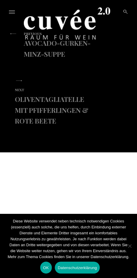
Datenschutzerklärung (77, 268)
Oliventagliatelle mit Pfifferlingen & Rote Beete (53, 106)
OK (46, 268)
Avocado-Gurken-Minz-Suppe (62, 45)
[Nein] (130, 246)
